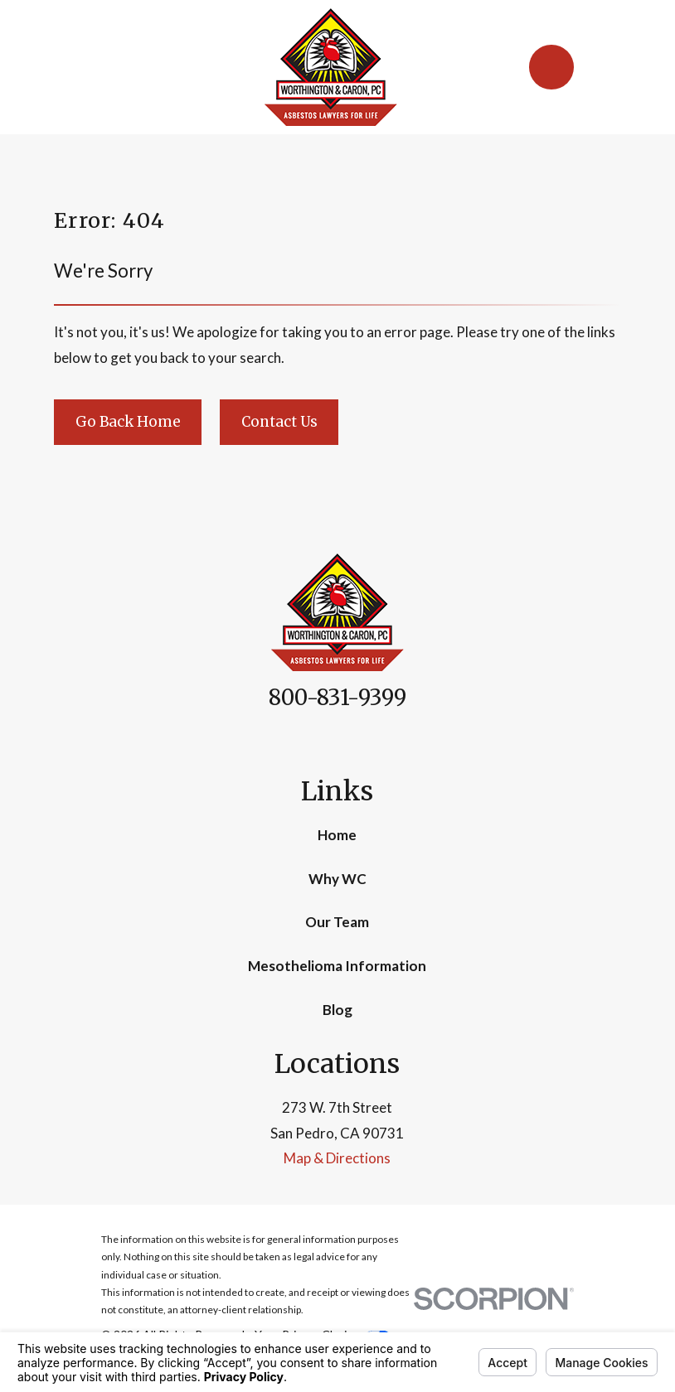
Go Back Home (128, 422)
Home (337, 834)
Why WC (337, 878)
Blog (337, 1009)
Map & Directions (337, 1158)
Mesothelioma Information (337, 965)
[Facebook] (318, 741)
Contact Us (279, 422)
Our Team (337, 921)
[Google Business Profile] (357, 741)
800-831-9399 (337, 697)
